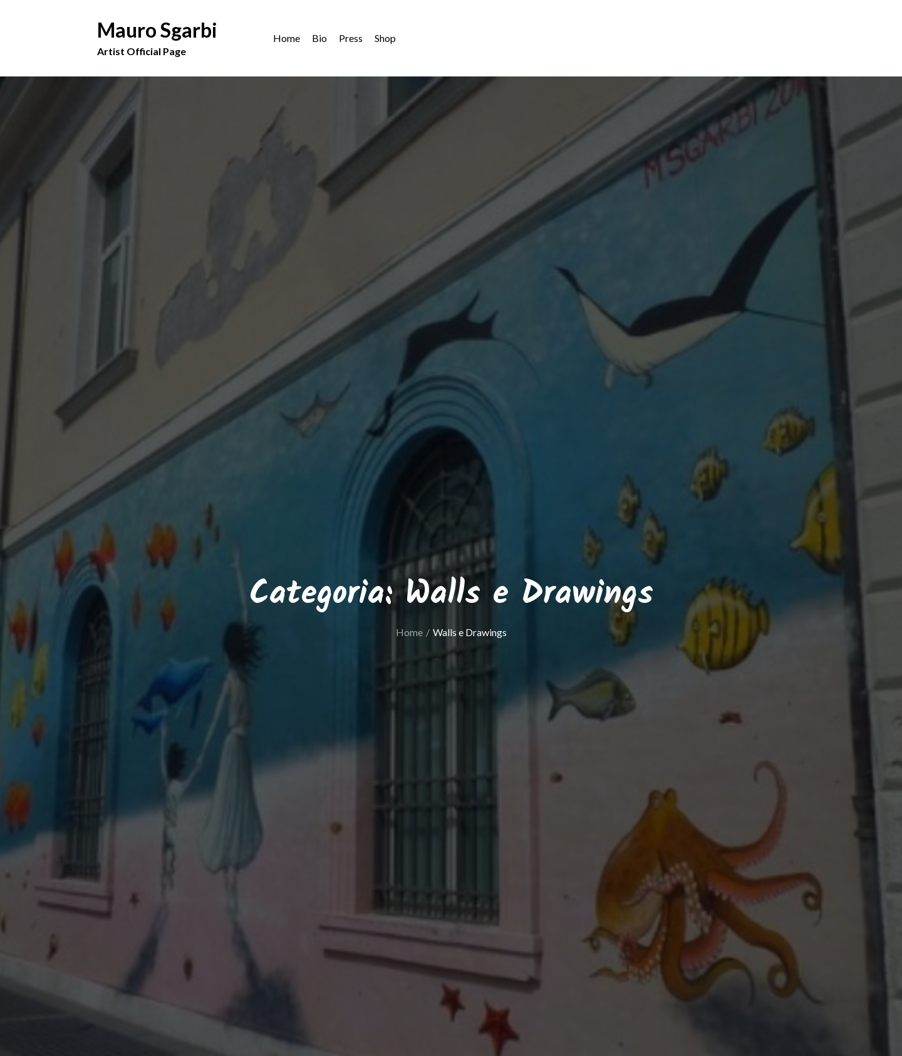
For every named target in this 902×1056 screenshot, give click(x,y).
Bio (319, 38)
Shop (385, 38)
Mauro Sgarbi (157, 30)
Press (351, 38)
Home (286, 38)
